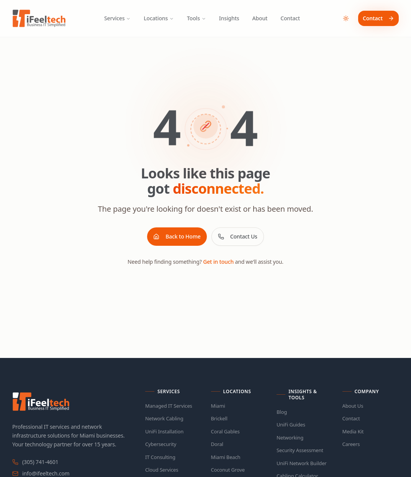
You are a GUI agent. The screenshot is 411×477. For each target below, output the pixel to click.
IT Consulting (160, 457)
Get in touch (218, 261)
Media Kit (353, 431)
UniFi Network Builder (302, 463)
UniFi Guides (291, 424)
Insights (229, 18)
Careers (351, 444)
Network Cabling (164, 418)
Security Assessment (300, 450)
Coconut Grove (228, 469)
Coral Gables (225, 431)
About (260, 18)
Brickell (219, 418)
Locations (159, 18)
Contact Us (237, 236)
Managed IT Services (168, 405)
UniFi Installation (164, 431)
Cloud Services (161, 469)
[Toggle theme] (346, 18)
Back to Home (176, 236)
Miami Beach (226, 457)
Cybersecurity (160, 444)
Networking (290, 437)
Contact (290, 18)
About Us (353, 405)
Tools (196, 18)
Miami (218, 405)
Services (117, 18)
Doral (217, 444)
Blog (282, 411)
